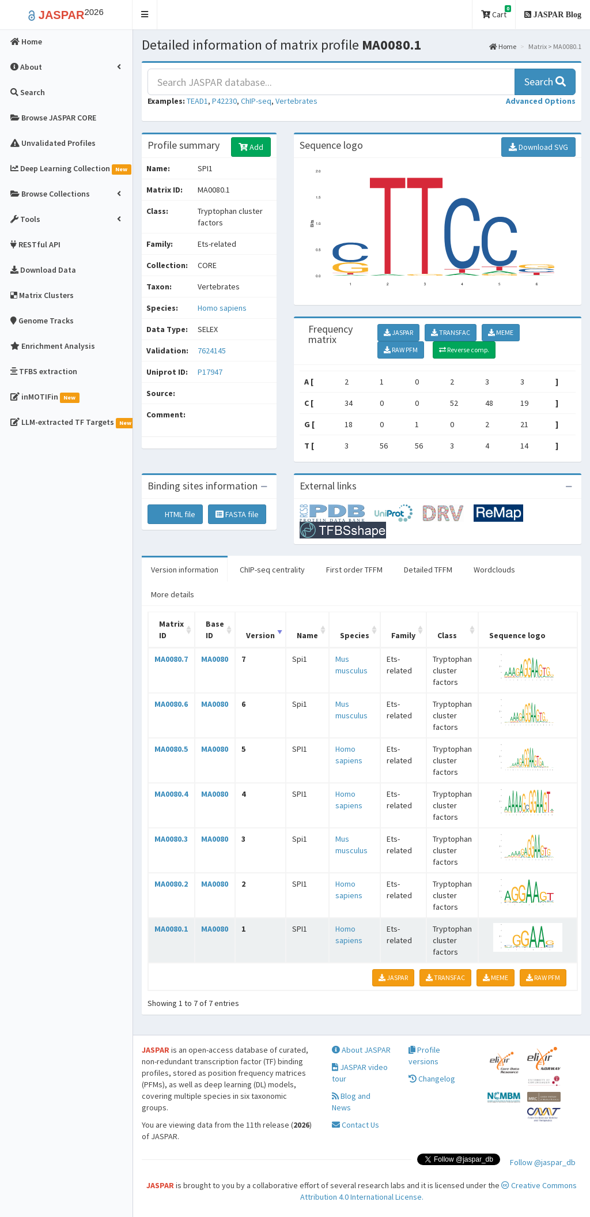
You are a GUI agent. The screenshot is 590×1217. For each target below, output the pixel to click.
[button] (145, 14)
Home (502, 46)
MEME (500, 332)
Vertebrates (296, 101)
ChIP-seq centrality (272, 569)
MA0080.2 (171, 884)
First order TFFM (354, 569)
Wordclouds (494, 569)
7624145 (212, 350)
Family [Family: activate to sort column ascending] (403, 635)
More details (172, 594)
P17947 (211, 372)
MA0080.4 (171, 794)
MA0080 (214, 659)
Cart (496, 12)
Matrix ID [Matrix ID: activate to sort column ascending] (171, 629)
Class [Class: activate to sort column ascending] (447, 635)
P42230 (224, 101)
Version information (184, 569)
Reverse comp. (464, 349)
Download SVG (538, 147)
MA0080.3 (171, 839)
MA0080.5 (171, 749)
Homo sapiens (222, 308)
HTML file (175, 514)
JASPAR (398, 332)
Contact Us (355, 1125)
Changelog (432, 1078)
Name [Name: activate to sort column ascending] (307, 635)
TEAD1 (197, 101)
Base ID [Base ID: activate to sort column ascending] (215, 629)
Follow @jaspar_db (543, 1162)
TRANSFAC (450, 332)
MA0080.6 (171, 704)
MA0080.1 (171, 929)
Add (251, 147)
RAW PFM (401, 349)
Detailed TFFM (428, 569)
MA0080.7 (171, 659)
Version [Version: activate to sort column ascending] (260, 635)
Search (545, 81)
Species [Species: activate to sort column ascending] (354, 635)
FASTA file (237, 514)
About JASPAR (361, 1050)
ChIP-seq (256, 101)
